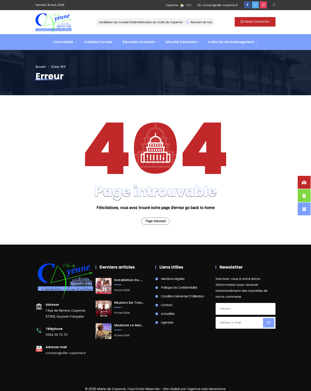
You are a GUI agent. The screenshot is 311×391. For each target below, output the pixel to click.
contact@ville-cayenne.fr (220, 5)
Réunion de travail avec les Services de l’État (129, 303)
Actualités (168, 313)
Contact (167, 305)
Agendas (167, 322)
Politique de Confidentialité (179, 287)
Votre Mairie (63, 42)
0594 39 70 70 (56, 334)
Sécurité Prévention (181, 42)
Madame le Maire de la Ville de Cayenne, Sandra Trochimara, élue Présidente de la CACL (129, 325)
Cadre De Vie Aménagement (231, 42)
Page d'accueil (155, 221)
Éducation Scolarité (139, 42)
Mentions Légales (172, 279)
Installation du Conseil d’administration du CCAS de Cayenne (141, 22)
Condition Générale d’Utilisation (182, 296)
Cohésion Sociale (98, 42)
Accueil (41, 67)
